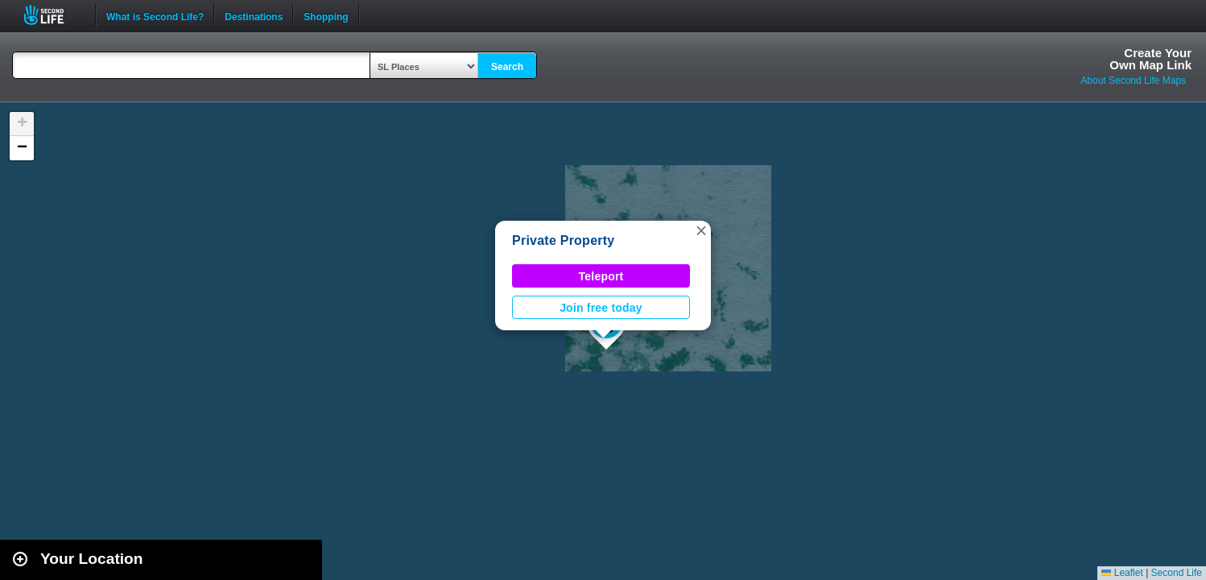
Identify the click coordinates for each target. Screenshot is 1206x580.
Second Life (53, 15)
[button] (701, 230)
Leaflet (1121, 572)
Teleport (601, 276)
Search (507, 66)
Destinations (254, 15)
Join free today (601, 307)
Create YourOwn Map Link (1150, 59)
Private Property (563, 240)
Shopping (326, 15)
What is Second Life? (155, 15)
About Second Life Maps (1133, 80)
